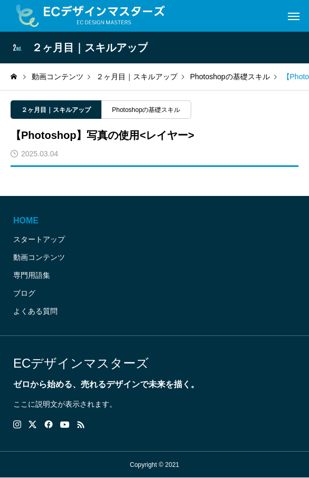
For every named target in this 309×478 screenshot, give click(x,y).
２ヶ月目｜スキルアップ (56, 110)
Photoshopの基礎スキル (146, 110)
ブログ (24, 293)
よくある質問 (35, 311)
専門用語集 (31, 275)
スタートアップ (39, 239)
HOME (26, 220)
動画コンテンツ (39, 257)
